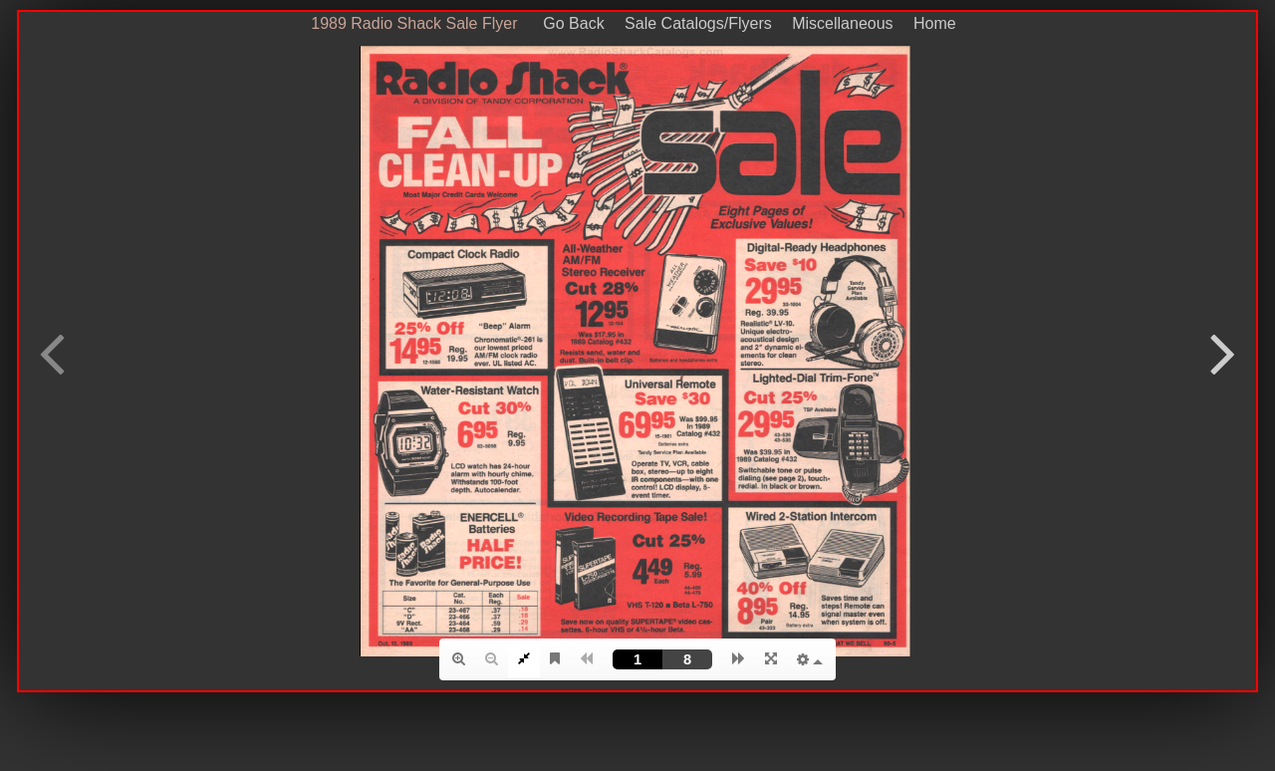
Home (934, 23)
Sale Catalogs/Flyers (698, 23)
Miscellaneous (842, 23)
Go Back (567, 23)
